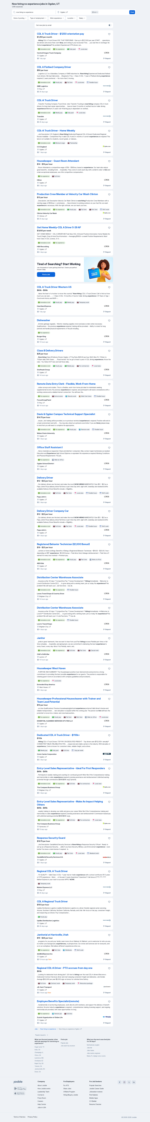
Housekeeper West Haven (51, 668)
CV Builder (93, 1101)
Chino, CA (38, 1055)
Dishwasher (43, 320)
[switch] (110, 25)
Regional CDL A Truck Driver (52, 871)
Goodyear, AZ (39, 1060)
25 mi (95, 12)
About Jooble (42, 1085)
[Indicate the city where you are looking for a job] (77, 12)
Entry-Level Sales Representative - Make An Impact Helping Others (70, 803)
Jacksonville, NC (40, 1069)
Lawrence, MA (39, 1058)
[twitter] (129, 1082)
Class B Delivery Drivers (50, 350)
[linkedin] (134, 1082)
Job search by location (68, 1046)
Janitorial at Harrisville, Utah (52, 934)
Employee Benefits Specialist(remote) (58, 1001)
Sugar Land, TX (39, 1047)
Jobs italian (90, 1050)
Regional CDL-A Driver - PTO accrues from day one (64, 968)
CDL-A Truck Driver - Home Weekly (56, 130)
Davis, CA (38, 1072)
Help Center (42, 1104)
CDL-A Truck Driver (47, 100)
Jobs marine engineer (93, 1053)
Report (107, 58)
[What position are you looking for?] (33, 12)
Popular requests (41, 1035)
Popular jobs (64, 1043)
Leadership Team (43, 1092)
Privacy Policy (32, 1117)
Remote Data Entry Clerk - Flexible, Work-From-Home (66, 383)
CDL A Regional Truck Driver (52, 901)
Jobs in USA (42, 1107)
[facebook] (120, 1082)
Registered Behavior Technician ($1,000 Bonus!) (63, 544)
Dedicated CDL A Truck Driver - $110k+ (58, 735)
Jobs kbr (89, 1048)
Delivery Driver (45, 477)
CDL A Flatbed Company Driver (54, 67)
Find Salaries (93, 1095)
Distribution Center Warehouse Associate (60, 577)
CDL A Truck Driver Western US (54, 287)
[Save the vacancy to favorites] (109, 34)
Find (132, 12)
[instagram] (124, 1082)
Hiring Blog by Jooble (70, 1095)
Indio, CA (37, 1049)
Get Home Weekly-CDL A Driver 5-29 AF (59, 227)
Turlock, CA (38, 1066)
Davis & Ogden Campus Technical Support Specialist (66, 414)
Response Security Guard (51, 838)
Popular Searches (95, 1085)
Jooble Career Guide (96, 1089)
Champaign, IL (39, 1052)
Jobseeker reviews (95, 1092)
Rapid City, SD (39, 1063)
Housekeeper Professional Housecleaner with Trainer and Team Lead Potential (69, 700)
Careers (40, 1101)
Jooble (134, 1117)
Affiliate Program (69, 1092)
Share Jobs (67, 1089)
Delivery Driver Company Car (53, 510)
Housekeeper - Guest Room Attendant (58, 160)
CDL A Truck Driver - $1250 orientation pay (60, 33)
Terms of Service (19, 1117)
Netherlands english (93, 1045)
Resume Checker (95, 1104)
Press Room (42, 1098)
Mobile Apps (93, 1098)
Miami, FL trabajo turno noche (96, 1056)
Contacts (41, 1095)
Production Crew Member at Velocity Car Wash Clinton (67, 194)
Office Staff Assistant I (50, 447)
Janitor (41, 638)
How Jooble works (44, 1089)
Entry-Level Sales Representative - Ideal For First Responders (71, 768)
